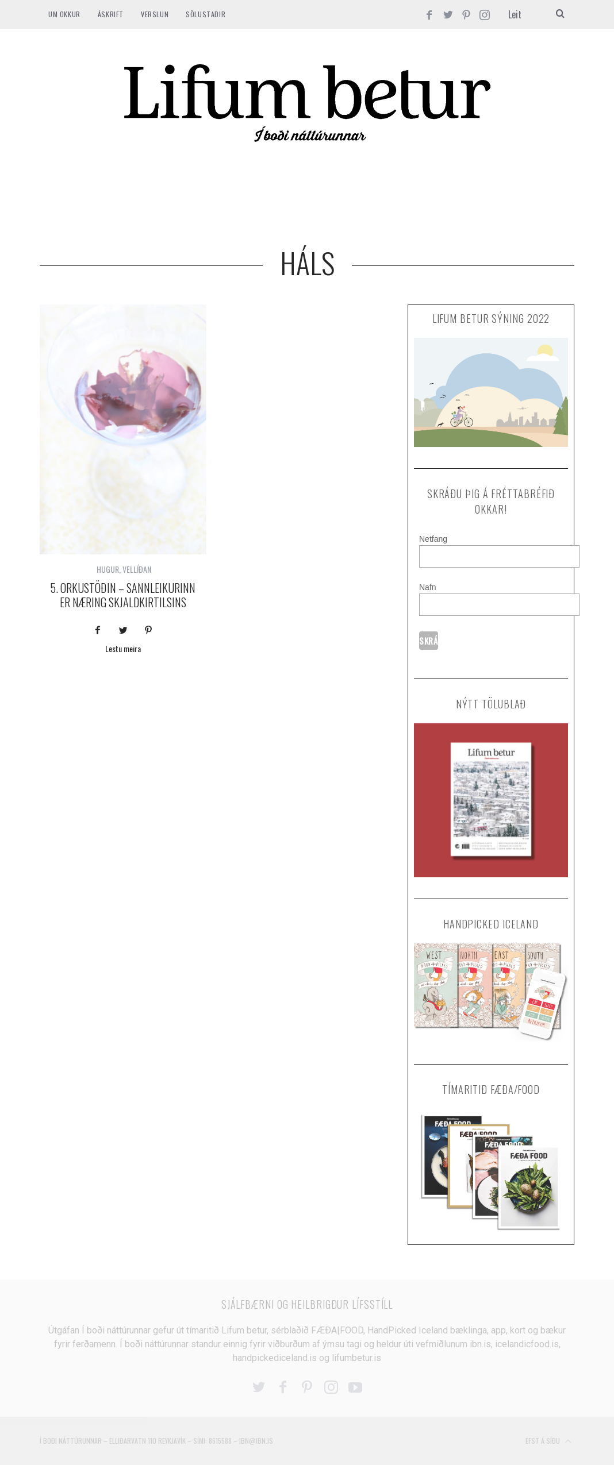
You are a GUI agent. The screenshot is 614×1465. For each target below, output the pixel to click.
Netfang (433, 538)
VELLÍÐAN (136, 569)
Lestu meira (123, 649)
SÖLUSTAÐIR (205, 14)
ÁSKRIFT (111, 14)
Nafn (427, 587)
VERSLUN (154, 14)
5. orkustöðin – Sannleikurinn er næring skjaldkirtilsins (122, 595)
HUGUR (108, 569)
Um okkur (64, 14)
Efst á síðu (548, 1441)
